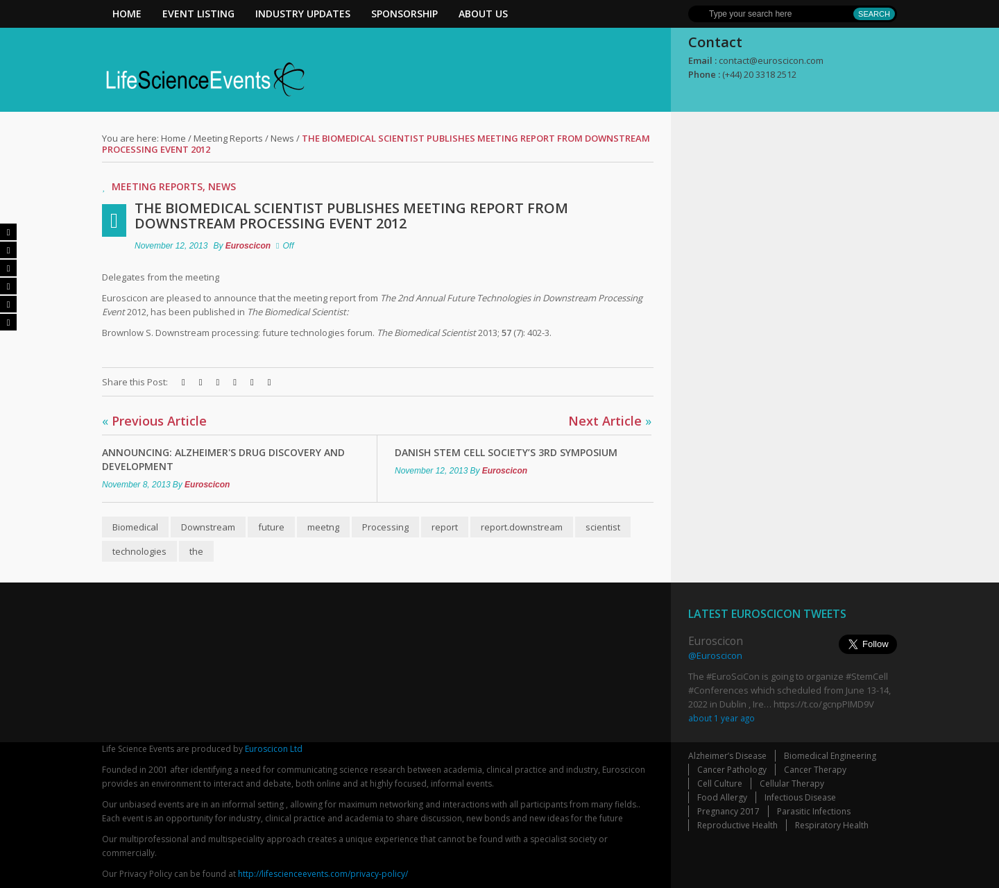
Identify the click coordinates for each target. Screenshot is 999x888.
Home (127, 13)
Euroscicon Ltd (273, 749)
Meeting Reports (228, 138)
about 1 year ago (721, 717)
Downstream (208, 527)
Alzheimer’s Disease (727, 756)
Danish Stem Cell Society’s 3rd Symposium (506, 452)
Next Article (609, 421)
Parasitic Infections (814, 811)
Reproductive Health (737, 825)
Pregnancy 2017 (728, 811)
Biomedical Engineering (830, 756)
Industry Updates (302, 13)
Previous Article (154, 421)
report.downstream (522, 527)
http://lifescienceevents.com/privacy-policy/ (323, 874)
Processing (385, 527)
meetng (323, 527)
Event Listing (198, 13)
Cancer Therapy (815, 770)
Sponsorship (404, 13)
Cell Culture (719, 783)
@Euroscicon (715, 655)
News (282, 138)
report (445, 527)
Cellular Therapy (792, 783)
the (196, 551)
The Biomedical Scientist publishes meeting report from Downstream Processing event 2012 (351, 216)
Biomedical (135, 527)
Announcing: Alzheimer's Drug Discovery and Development (223, 459)
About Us (483, 13)
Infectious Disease (800, 797)
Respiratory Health (832, 825)
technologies (139, 551)
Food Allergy (722, 797)
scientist (603, 527)
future (271, 527)
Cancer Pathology (732, 770)
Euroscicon (248, 246)
